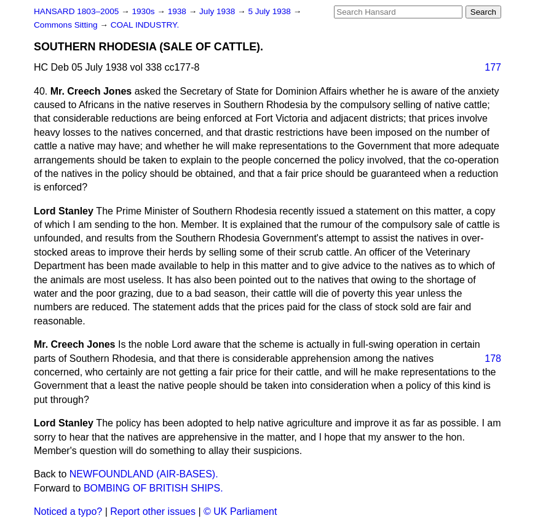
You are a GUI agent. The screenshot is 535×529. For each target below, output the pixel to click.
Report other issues (153, 511)
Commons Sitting (67, 24)
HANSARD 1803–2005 (76, 11)
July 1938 (218, 11)
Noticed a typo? (68, 511)
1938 (178, 11)
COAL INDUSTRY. (145, 24)
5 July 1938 (270, 11)
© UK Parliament (240, 511)
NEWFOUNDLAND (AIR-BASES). (143, 474)
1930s (144, 11)
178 (493, 358)
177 (493, 67)
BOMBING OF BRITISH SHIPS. (153, 488)
